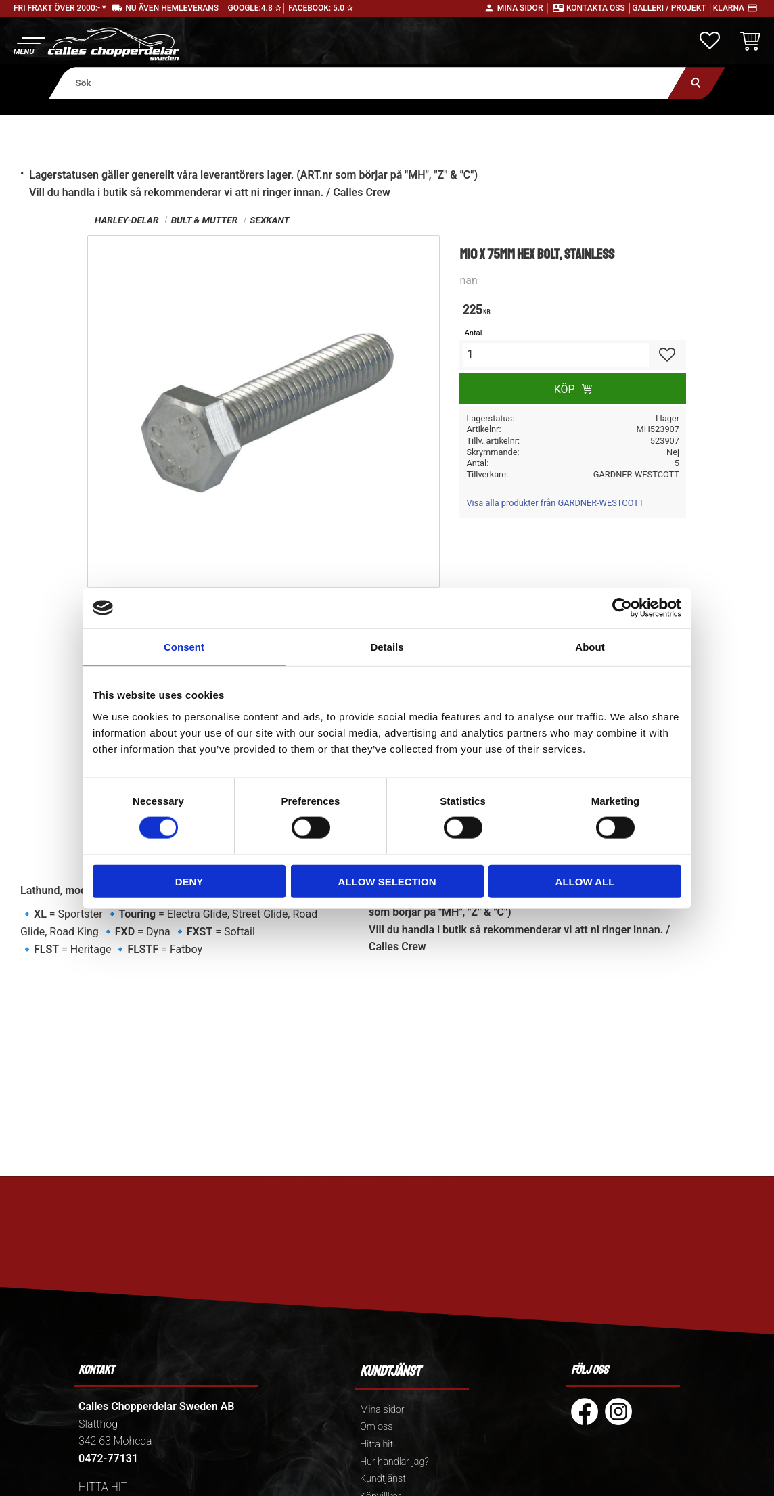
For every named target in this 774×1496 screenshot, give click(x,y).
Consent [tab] (184, 647)
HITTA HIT (102, 1486)
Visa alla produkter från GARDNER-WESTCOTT (554, 503)
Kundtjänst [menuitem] (383, 1479)
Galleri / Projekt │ (672, 8)
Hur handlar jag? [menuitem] (394, 1462)
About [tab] (589, 647)
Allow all (585, 881)
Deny (189, 881)
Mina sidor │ (523, 8)
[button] (29, 44)
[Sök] (696, 83)
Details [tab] (386, 647)
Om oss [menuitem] (376, 1426)
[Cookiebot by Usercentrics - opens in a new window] (622, 608)
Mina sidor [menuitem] (382, 1410)
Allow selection (387, 881)
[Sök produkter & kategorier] (367, 83)
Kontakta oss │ (599, 8)
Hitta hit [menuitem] (376, 1444)
